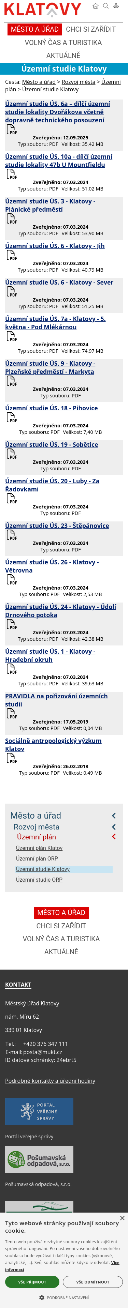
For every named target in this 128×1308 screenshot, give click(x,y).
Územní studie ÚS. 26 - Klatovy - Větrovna (52, 566)
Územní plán (36, 837)
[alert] (64, 1260)
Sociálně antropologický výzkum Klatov (53, 744)
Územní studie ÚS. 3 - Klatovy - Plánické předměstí (50, 205)
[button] (64, 1297)
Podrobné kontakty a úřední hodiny (50, 1080)
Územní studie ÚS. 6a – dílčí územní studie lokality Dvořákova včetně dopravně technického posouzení (57, 112)
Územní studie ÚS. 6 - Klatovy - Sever (59, 282)
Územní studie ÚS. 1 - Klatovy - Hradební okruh (50, 655)
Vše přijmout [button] (32, 1281)
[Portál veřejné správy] (39, 1123)
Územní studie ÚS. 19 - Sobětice (51, 444)
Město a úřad (35, 815)
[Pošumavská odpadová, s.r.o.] (39, 1171)
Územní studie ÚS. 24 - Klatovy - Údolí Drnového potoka (60, 611)
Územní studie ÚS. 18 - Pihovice (51, 408)
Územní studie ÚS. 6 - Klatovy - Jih (55, 246)
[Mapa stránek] (116, 6)
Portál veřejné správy (29, 1136)
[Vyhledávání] (106, 6)
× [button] (122, 1218)
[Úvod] (96, 6)
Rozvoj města (36, 826)
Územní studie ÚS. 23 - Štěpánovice (57, 525)
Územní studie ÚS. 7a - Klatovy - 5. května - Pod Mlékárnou (55, 323)
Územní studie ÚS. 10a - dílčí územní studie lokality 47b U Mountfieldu (58, 160)
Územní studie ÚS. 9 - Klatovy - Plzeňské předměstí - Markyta (50, 367)
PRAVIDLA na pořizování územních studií (56, 700)
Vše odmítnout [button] (93, 1281)
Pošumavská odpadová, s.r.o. (38, 1184)
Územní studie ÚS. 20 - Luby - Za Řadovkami (52, 485)
